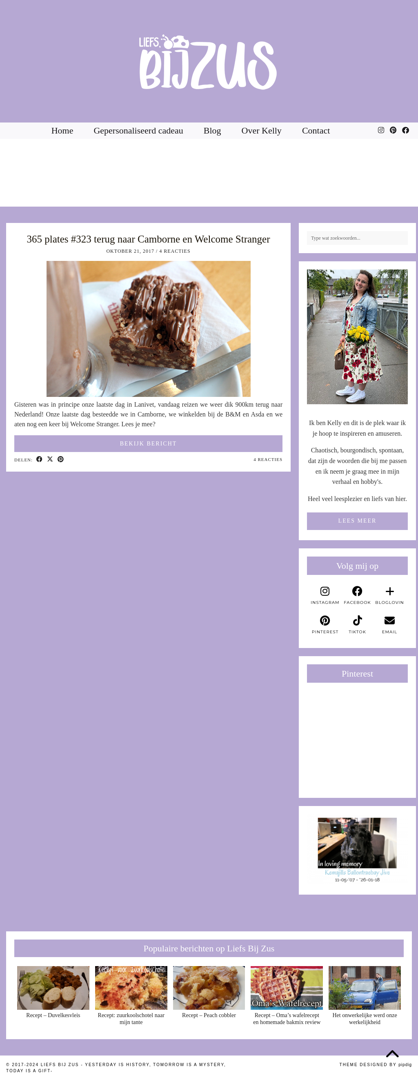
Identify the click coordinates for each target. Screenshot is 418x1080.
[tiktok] (357, 625)
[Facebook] (405, 130)
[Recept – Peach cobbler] (209, 987)
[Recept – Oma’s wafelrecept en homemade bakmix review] (287, 987)
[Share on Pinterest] (61, 459)
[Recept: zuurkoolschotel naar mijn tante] (131, 987)
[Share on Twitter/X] (50, 459)
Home (62, 130)
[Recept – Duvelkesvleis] (53, 987)
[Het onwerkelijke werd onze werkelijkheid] (365, 987)
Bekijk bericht (148, 444)
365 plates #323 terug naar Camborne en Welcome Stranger (148, 239)
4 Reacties (174, 251)
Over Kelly (262, 130)
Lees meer (357, 521)
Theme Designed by (376, 1064)
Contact (316, 130)
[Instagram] (381, 130)
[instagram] (325, 595)
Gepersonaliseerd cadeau (138, 130)
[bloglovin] (390, 595)
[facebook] (357, 595)
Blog (212, 130)
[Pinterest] (393, 130)
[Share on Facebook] (39, 459)
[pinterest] (325, 625)
